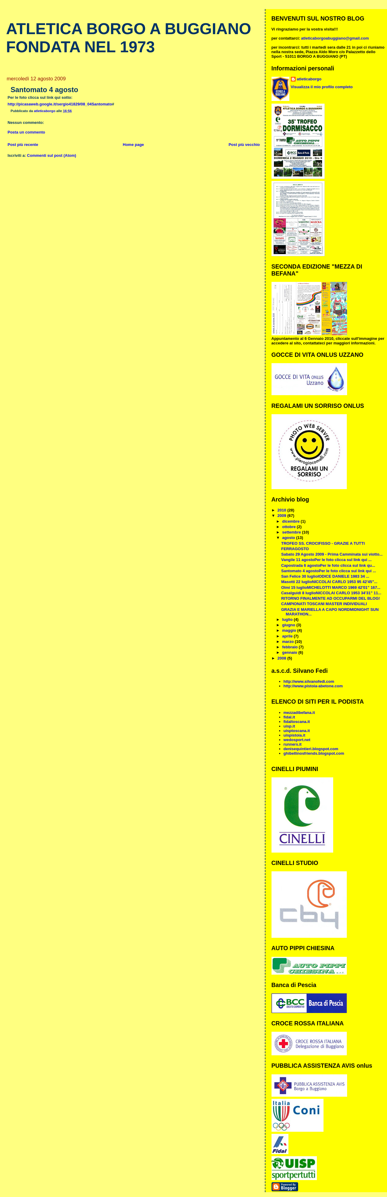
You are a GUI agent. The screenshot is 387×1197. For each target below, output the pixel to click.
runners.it (293, 744)
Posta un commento (26, 132)
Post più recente (23, 144)
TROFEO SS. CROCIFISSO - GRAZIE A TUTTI (323, 543)
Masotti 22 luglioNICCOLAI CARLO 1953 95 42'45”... (329, 581)
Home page (133, 144)
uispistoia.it (294, 735)
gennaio (290, 652)
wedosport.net (297, 739)
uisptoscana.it (297, 730)
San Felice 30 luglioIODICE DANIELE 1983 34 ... (325, 576)
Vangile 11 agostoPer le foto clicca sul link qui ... (326, 559)
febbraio (290, 647)
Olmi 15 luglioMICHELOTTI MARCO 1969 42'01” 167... (330, 587)
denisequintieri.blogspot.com (311, 749)
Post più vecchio (244, 144)
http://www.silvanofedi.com (309, 681)
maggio (289, 630)
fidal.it (289, 717)
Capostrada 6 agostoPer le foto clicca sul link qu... (328, 565)
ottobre (289, 526)
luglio (288, 619)
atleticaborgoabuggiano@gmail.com (335, 38)
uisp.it (289, 726)
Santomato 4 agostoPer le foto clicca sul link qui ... (328, 571)
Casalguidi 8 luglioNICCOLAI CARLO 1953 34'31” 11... (331, 593)
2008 (283, 658)
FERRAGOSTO (295, 549)
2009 (283, 515)
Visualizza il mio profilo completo (322, 87)
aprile (288, 636)
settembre (292, 532)
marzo (288, 641)
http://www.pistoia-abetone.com (313, 686)
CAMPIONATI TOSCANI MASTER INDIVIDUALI (324, 604)
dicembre (291, 521)
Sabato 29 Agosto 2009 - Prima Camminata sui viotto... (331, 554)
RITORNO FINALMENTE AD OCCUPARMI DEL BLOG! (330, 598)
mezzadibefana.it (299, 712)
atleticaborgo (309, 79)
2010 (283, 510)
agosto (289, 537)
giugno (289, 625)
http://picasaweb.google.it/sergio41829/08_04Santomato (60, 104)
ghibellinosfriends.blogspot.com (314, 753)
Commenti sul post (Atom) (51, 155)
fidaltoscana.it (297, 721)
